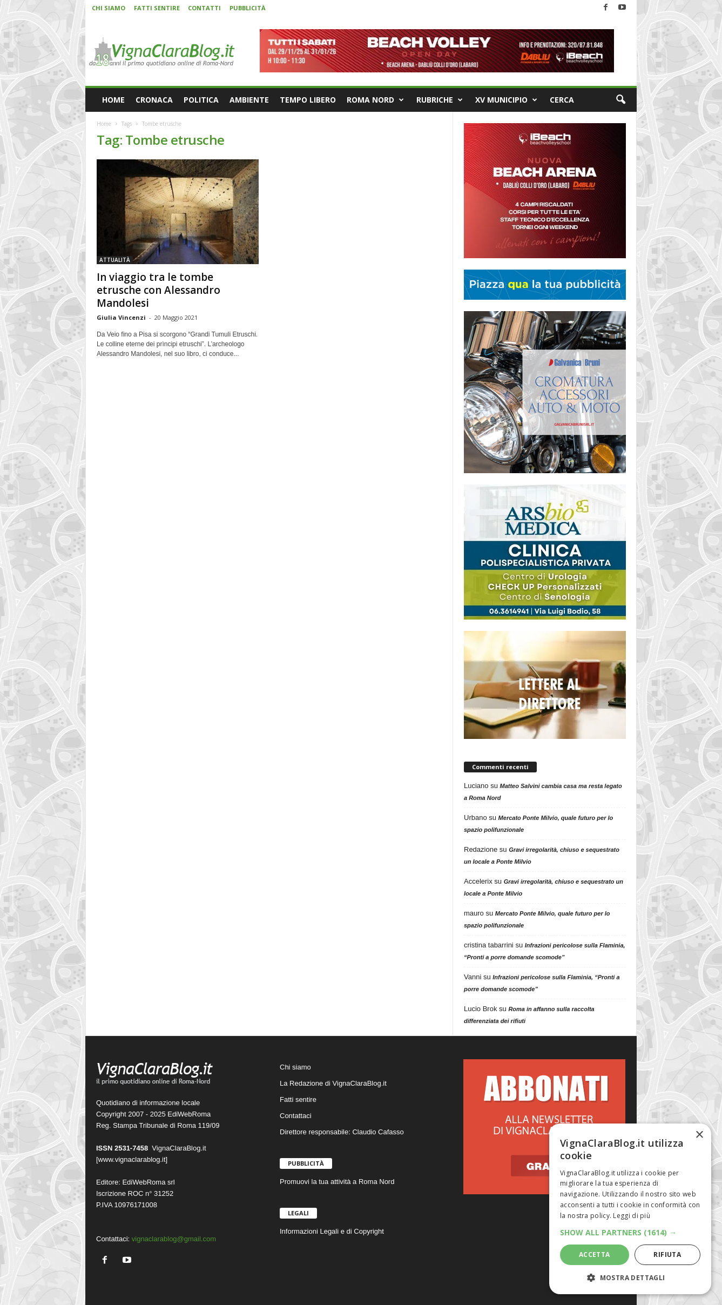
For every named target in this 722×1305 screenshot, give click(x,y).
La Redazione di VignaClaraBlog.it (333, 1083)
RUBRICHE (439, 100)
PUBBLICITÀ (248, 8)
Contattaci (296, 1116)
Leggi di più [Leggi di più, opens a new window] (631, 1215)
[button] (620, 100)
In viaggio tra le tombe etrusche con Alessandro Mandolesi (158, 290)
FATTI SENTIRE (157, 8)
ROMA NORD (375, 100)
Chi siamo (295, 1067)
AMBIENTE (249, 100)
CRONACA (154, 100)
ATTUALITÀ (114, 260)
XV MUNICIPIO (506, 100)
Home (104, 123)
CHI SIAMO (108, 8)
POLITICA (201, 100)
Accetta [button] (594, 1254)
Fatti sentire (298, 1099)
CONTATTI (204, 8)
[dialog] (630, 1209)
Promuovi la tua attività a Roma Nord (337, 1182)
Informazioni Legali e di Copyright (332, 1231)
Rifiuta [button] (667, 1254)
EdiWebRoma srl (148, 1182)
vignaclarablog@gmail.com (174, 1239)
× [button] (699, 1135)
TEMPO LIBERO (308, 100)
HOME (113, 100)
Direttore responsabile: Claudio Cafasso (342, 1132)
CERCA (562, 100)
